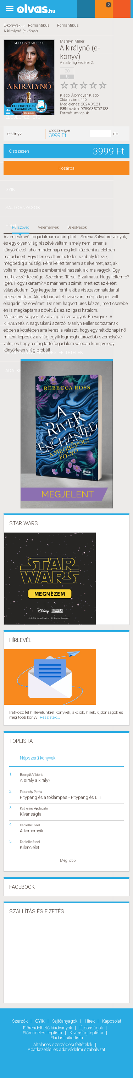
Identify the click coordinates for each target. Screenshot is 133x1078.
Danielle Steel (30, 824)
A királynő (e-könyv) (21, 31)
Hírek (90, 1020)
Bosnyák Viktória (32, 773)
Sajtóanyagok (65, 1020)
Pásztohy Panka (31, 790)
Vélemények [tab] (48, 226)
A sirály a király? (35, 779)
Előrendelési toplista (43, 1031)
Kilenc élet (29, 846)
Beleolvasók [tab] (77, 226)
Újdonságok (91, 1026)
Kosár (106, 11)
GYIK (40, 1020)
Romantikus (39, 25)
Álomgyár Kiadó (85, 94)
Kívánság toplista (87, 1031)
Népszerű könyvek (37, 757)
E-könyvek (12, 25)
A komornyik (31, 829)
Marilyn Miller (72, 41)
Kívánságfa (30, 812)
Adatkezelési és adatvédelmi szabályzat (66, 1047)
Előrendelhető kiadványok (48, 1026)
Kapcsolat (111, 1020)
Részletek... (49, 716)
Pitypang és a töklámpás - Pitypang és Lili (60, 796)
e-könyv (14, 133)
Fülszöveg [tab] (20, 226)
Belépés (124, 11)
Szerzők (20, 1020)
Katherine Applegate (34, 807)
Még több (68, 859)
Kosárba (66, 167)
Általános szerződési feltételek (63, 1042)
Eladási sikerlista (66, 1036)
